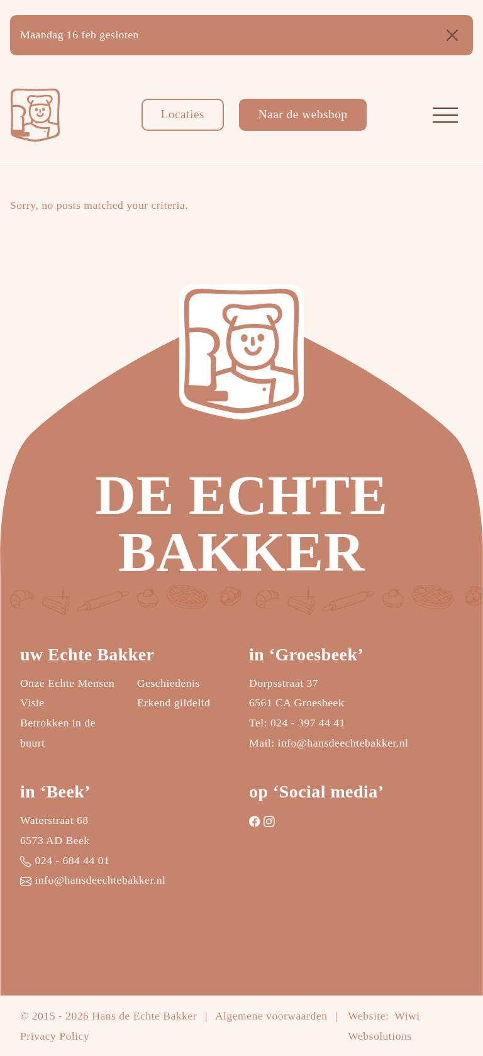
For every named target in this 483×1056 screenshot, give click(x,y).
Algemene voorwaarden (271, 1015)
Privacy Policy (54, 1036)
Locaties (182, 114)
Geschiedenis (168, 683)
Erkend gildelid (173, 702)
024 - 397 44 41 (307, 722)
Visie (32, 702)
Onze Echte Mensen (67, 683)
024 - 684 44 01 (72, 860)
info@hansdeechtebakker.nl (343, 742)
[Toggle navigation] (445, 115)
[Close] (452, 35)
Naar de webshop (303, 114)
